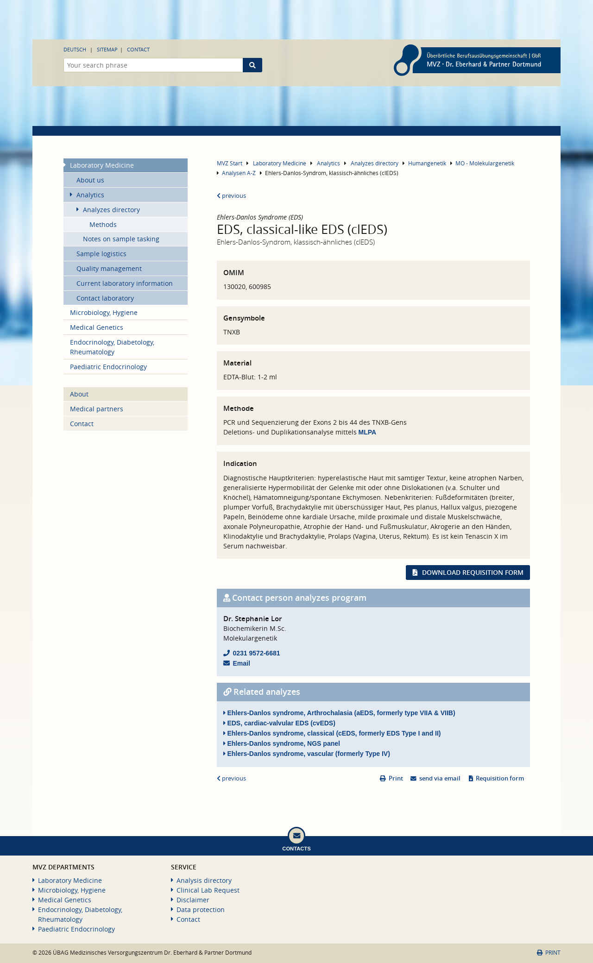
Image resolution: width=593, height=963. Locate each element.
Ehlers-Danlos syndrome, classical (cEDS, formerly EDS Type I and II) (332, 733)
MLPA (368, 432)
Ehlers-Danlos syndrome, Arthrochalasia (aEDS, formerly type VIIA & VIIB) (339, 713)
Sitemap (107, 49)
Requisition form (500, 778)
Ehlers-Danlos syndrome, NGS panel (281, 743)
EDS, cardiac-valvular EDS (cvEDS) (279, 723)
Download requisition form (473, 572)
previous (231, 196)
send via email (440, 778)
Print (396, 778)
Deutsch (74, 49)
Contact (138, 49)
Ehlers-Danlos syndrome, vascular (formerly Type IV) (306, 753)
